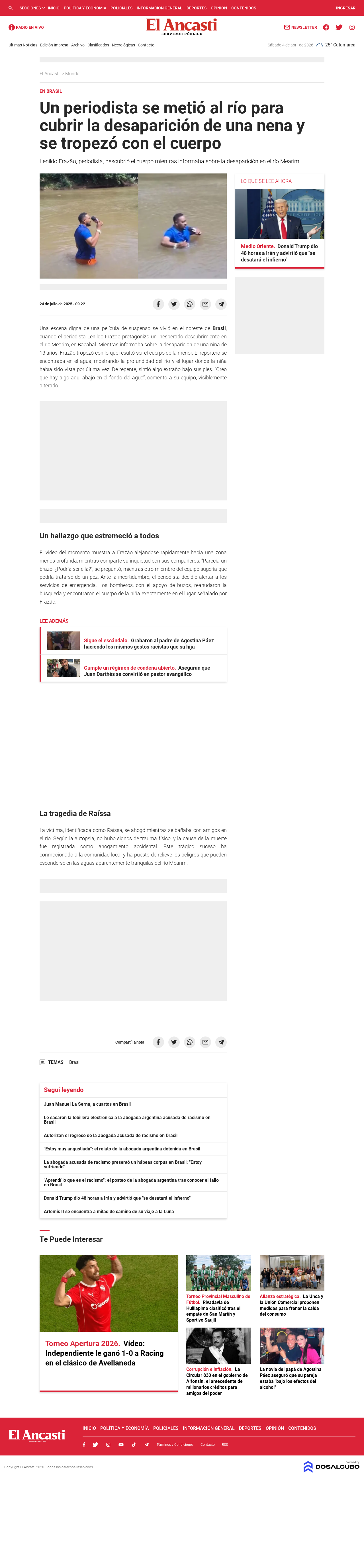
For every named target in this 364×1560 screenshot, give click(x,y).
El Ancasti (50, 73)
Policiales (121, 8)
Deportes (196, 8)
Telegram (147, 1444)
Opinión (219, 8)
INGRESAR (345, 8)
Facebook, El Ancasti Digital (84, 1444)
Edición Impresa (54, 45)
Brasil (75, 1062)
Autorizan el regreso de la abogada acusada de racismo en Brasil (110, 1135)
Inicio (54, 8)
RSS (225, 1445)
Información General (159, 8)
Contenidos (243, 8)
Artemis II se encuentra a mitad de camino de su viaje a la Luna (109, 1211)
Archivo (78, 45)
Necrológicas (123, 45)
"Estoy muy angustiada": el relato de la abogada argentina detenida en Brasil (122, 1149)
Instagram (108, 1444)
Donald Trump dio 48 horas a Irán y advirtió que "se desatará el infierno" (117, 1198)
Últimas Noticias (23, 45)
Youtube (121, 1444)
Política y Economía (85, 8)
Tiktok (134, 1444)
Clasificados (98, 45)
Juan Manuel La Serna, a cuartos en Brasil (87, 1104)
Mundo (73, 73)
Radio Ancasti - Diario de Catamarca (26, 27)
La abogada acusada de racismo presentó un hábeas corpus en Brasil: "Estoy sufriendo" (123, 1165)
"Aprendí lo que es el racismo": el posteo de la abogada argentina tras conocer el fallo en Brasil (131, 1182)
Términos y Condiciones (175, 1445)
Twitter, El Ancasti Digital (95, 1444)
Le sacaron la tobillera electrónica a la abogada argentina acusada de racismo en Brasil (127, 1120)
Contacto (146, 45)
